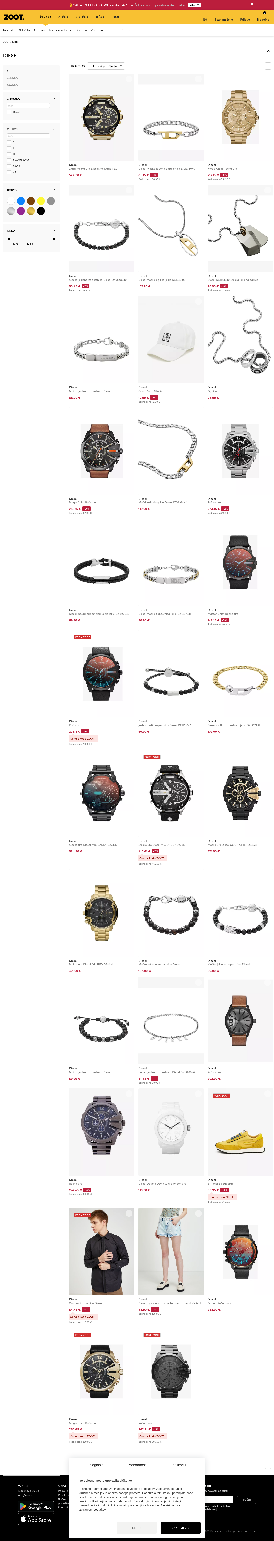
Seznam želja (224, 16)
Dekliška (81, 17)
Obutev (39, 30)
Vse (9, 71)
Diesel (73, 165)
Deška (99, 17)
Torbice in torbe (60, 30)
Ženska (45, 17)
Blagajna (263, 16)
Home (115, 17)
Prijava (245, 16)
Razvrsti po (78, 65)
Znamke (97, 30)
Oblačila (24, 30)
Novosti (8, 30)
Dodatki (81, 30)
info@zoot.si (25, 1495)
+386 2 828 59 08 (28, 1491)
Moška (62, 17)
